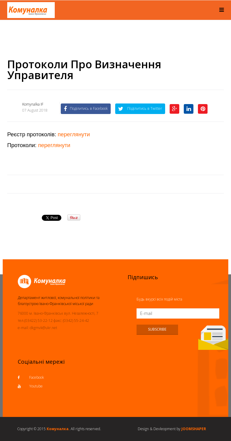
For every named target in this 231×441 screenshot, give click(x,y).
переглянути (74, 134)
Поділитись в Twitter (140, 108)
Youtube (30, 386)
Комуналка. (58, 428)
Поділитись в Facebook (86, 108)
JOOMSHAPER (193, 428)
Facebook (31, 377)
